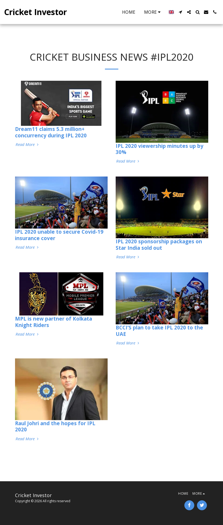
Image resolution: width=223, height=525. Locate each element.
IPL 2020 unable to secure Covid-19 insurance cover (59, 234)
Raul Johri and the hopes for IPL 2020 (55, 426)
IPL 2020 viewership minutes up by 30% (159, 148)
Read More (28, 144)
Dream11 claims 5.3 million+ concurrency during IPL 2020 (51, 132)
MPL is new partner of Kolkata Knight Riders (53, 321)
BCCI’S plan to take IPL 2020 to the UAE (159, 330)
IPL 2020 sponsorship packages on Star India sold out (159, 244)
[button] (180, 12)
